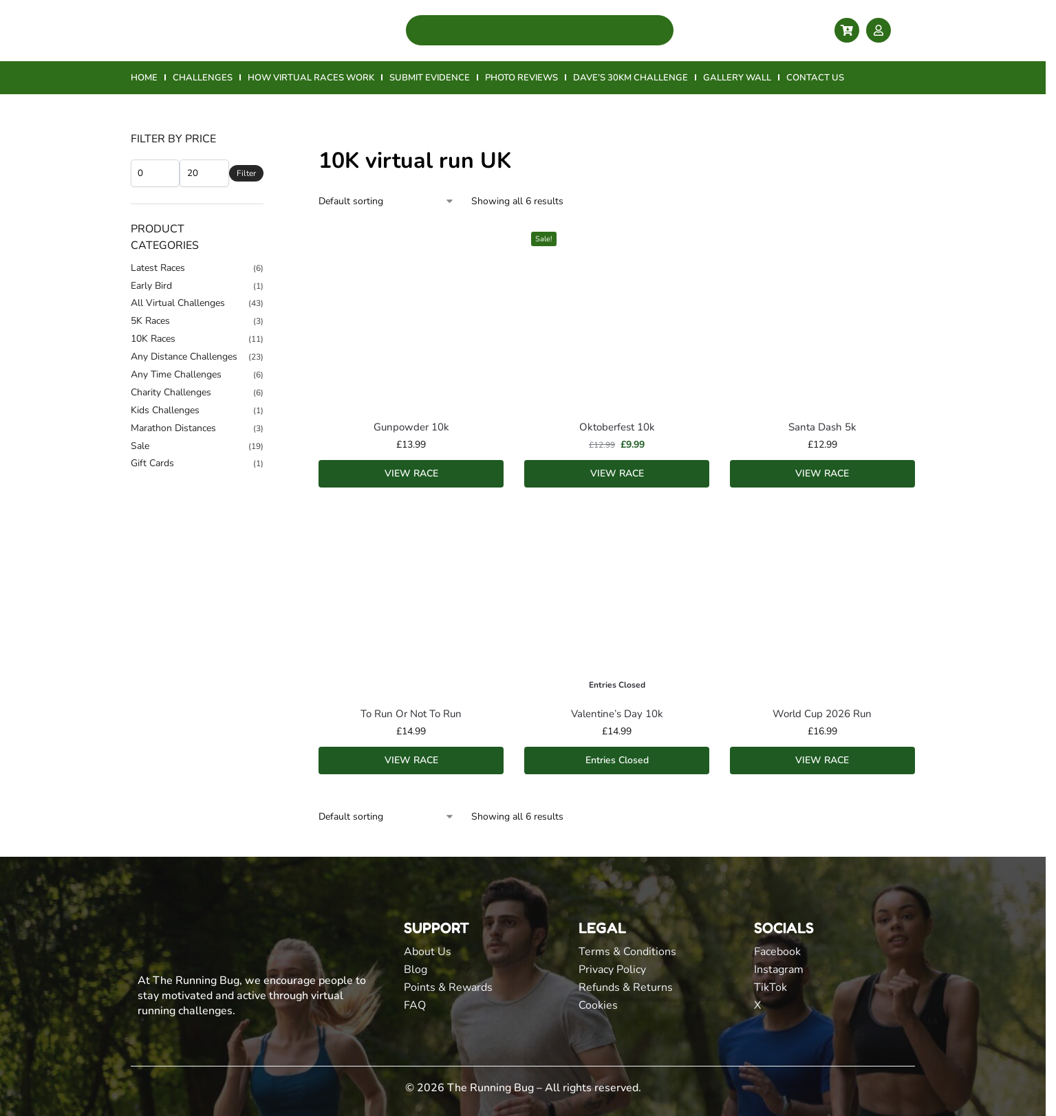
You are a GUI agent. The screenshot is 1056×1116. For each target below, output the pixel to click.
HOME (144, 78)
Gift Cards (152, 463)
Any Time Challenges (176, 374)
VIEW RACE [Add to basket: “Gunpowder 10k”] (411, 473)
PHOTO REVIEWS (521, 78)
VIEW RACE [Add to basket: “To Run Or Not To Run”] (411, 760)
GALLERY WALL (737, 78)
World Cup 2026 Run (822, 714)
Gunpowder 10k (411, 427)
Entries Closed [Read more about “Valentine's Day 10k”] (617, 760)
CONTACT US (815, 78)
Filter (246, 173)
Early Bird (151, 285)
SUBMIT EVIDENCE (429, 78)
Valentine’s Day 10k (617, 714)
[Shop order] (387, 201)
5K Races (150, 320)
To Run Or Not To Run (411, 714)
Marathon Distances (173, 428)
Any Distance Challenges (184, 356)
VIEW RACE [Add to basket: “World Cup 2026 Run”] (822, 760)
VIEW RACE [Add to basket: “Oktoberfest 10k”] (617, 473)
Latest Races (158, 267)
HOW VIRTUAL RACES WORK (311, 78)
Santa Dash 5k (822, 427)
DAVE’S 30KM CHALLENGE (630, 78)
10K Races (153, 338)
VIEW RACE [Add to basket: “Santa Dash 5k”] (822, 473)
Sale (140, 445)
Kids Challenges (165, 410)
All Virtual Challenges (178, 302)
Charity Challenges (171, 392)
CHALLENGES (203, 78)
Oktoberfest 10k (617, 427)
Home (143, 112)
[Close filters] (267, 139)
